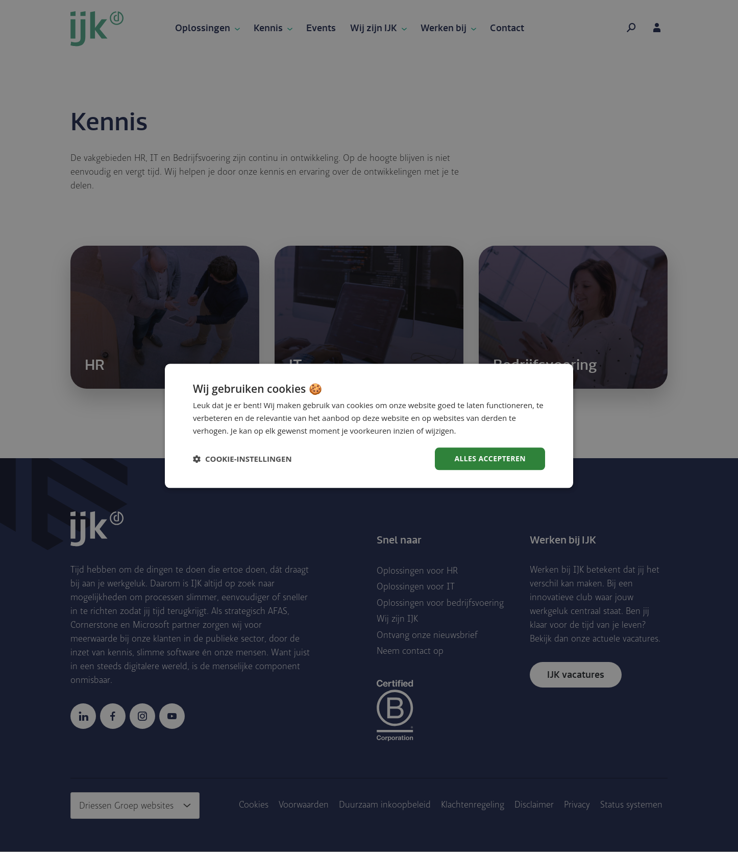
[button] (242, 458)
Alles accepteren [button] (490, 458)
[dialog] (369, 426)
